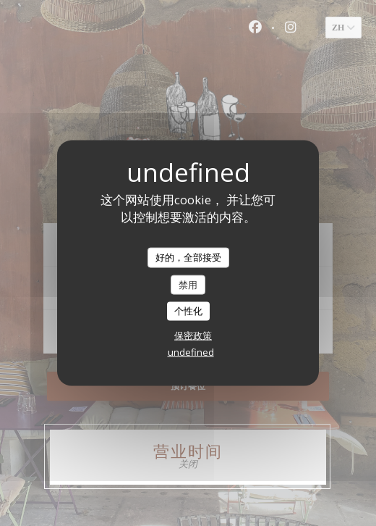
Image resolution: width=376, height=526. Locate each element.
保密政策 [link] (193, 334)
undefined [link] (191, 351)
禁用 (188, 284)
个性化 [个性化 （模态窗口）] (188, 310)
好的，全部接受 (188, 257)
